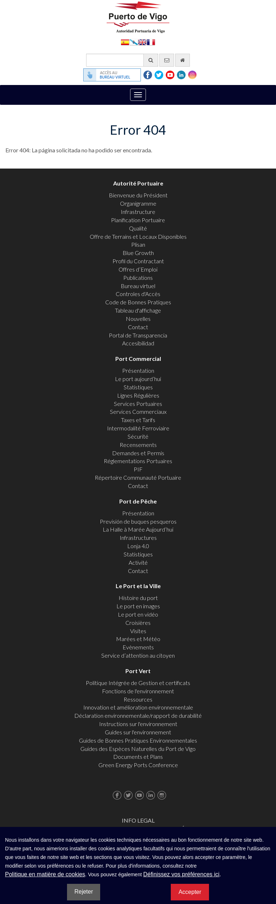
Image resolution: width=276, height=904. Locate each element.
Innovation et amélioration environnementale (138, 707)
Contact (138, 326)
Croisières (138, 622)
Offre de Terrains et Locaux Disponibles (138, 236)
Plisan (138, 244)
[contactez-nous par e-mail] (166, 60)
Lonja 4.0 (138, 545)
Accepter (189, 892)
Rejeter (83, 892)
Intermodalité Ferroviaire (138, 428)
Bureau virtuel (138, 285)
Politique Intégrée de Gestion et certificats (138, 682)
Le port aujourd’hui (138, 378)
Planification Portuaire (138, 219)
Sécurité (138, 436)
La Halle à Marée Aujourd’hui (138, 529)
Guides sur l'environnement (138, 732)
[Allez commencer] (182, 60)
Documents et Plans (138, 756)
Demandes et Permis (138, 452)
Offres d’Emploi (138, 269)
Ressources (138, 699)
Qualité (138, 228)
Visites (138, 630)
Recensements (138, 444)
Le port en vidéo (138, 614)
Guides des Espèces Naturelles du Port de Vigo (138, 748)
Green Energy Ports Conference (138, 764)
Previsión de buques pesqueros (138, 521)
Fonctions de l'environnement (138, 691)
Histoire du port (138, 597)
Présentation (138, 370)
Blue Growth (138, 252)
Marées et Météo (138, 638)
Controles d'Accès (138, 293)
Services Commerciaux (138, 411)
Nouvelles (138, 318)
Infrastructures (138, 537)
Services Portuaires (138, 403)
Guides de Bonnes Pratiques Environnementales (138, 740)
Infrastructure (138, 211)
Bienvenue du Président (138, 195)
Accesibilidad (138, 343)
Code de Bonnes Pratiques (138, 302)
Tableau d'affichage (138, 310)
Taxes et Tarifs (138, 419)
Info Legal (138, 820)
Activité (138, 562)
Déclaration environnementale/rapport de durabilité (138, 715)
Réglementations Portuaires (138, 460)
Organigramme (138, 203)
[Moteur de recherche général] (122, 60)
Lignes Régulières (138, 395)
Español (125, 41)
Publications (138, 277)
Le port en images (138, 606)
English (142, 41)
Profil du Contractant (138, 261)
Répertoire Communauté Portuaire (138, 477)
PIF (138, 469)
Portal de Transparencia (138, 335)
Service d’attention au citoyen (138, 655)
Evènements (138, 647)
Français (151, 41)
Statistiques (138, 387)
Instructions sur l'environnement (138, 723)
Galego (133, 41)
